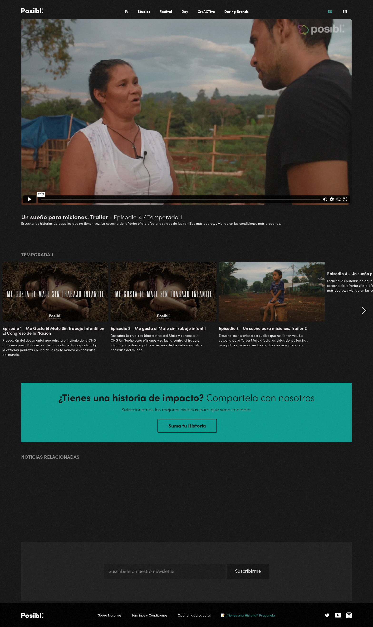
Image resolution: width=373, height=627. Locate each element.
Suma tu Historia (187, 426)
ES (330, 11)
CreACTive (206, 11)
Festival (166, 11)
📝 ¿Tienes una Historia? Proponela (248, 615)
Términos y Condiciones (149, 615)
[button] (363, 311)
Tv (126, 11)
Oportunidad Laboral (194, 615)
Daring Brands (236, 11)
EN (345, 11)
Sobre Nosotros (109, 615)
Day (185, 11)
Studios (144, 11)
